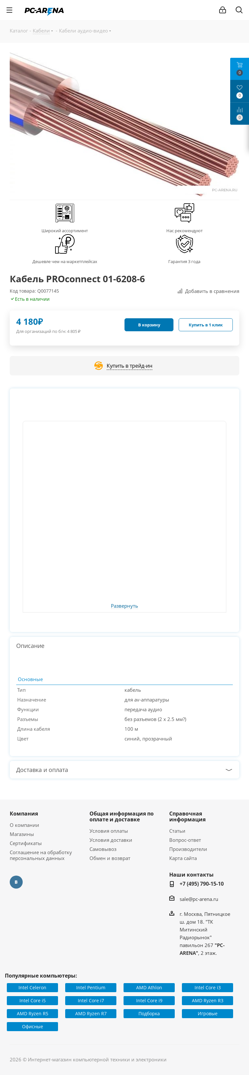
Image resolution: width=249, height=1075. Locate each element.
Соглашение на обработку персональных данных (41, 855)
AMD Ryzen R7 (91, 1013)
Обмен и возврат (109, 858)
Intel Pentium (90, 987)
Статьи (177, 831)
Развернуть (124, 606)
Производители (188, 849)
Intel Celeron (32, 987)
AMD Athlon (149, 987)
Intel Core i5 (32, 1000)
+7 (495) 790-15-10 (202, 883)
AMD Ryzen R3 (207, 1000)
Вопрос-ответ (185, 840)
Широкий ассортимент (65, 231)
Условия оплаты (108, 831)
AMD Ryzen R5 (32, 1013)
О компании (24, 825)
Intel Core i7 (91, 1000)
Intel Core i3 (208, 987)
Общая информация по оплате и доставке (121, 816)
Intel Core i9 (149, 1000)
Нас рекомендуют (184, 231)
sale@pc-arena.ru (199, 899)
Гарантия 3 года (184, 261)
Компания (24, 813)
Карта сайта (183, 858)
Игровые (208, 1013)
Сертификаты (26, 843)
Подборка (149, 1013)
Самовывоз (102, 849)
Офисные (32, 1026)
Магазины (22, 834)
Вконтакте (16, 882)
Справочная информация (187, 816)
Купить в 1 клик (206, 325)
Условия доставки (110, 840)
